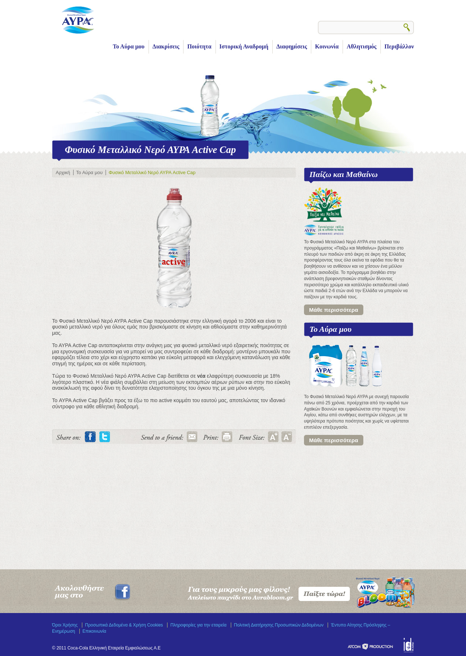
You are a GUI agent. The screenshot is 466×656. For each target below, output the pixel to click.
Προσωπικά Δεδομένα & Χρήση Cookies (124, 625)
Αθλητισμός (361, 46)
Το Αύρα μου (129, 46)
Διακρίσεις (166, 46)
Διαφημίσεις (291, 46)
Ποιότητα (199, 46)
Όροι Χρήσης (65, 625)
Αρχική (63, 172)
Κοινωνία (327, 46)
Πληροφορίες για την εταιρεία (198, 625)
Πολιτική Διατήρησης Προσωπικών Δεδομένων (279, 625)
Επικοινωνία (94, 631)
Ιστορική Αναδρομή (244, 46)
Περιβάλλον (399, 46)
